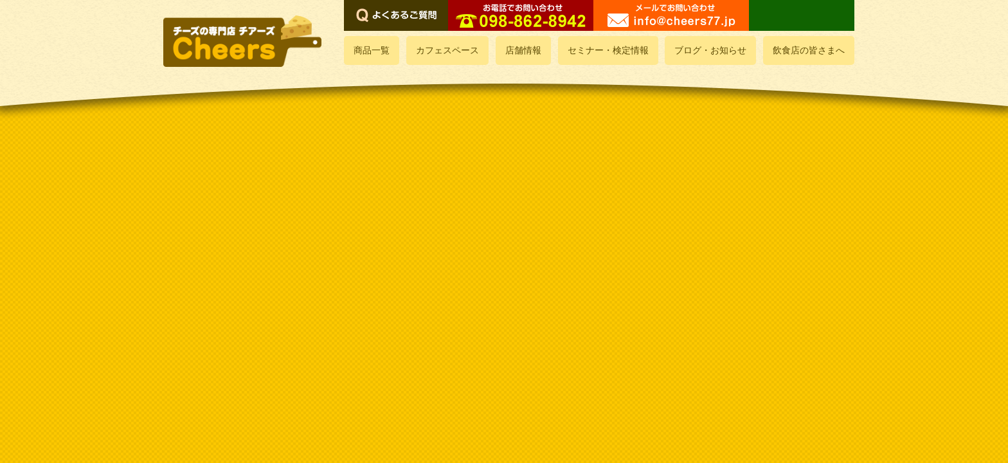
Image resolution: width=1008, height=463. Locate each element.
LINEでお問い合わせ (801, 15)
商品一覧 (372, 50)
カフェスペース (447, 50)
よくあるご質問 (396, 15)
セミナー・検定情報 (608, 50)
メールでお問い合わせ (671, 15)
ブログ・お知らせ (710, 50)
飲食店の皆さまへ (809, 50)
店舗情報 (523, 50)
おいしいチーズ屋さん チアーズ (243, 41)
